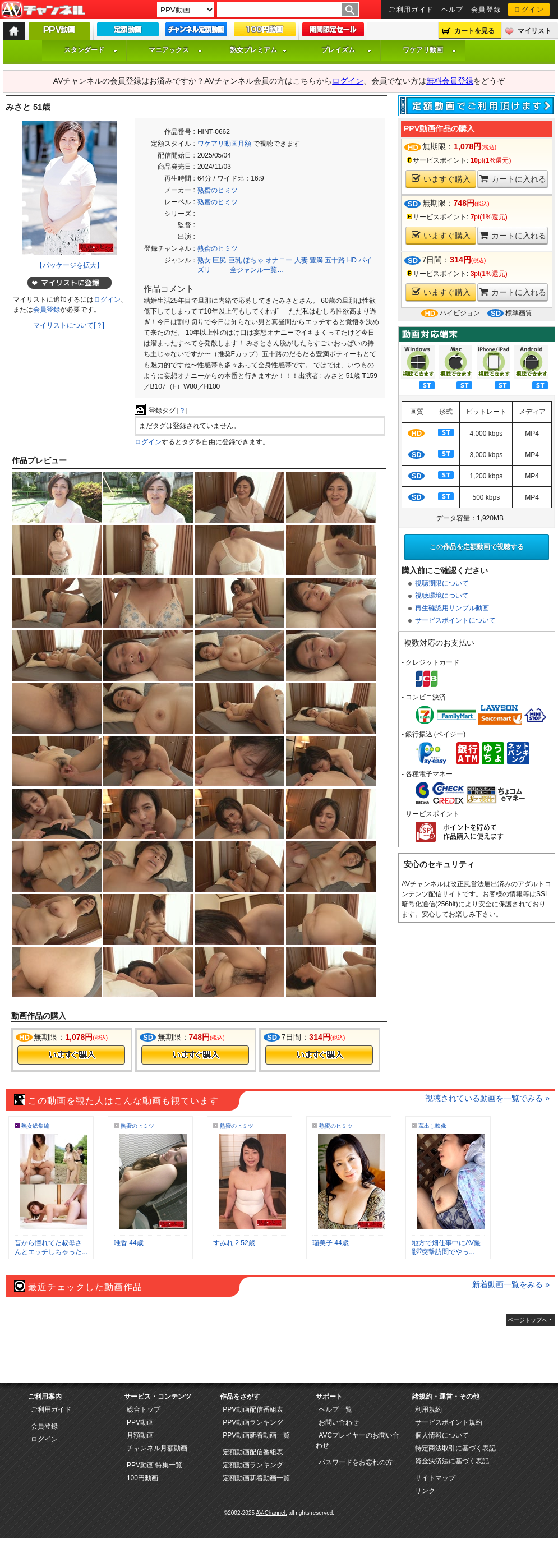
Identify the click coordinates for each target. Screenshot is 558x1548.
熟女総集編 (35, 1126)
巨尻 (219, 260)
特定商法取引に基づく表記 (455, 1448)
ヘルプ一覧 (335, 1409)
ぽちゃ (253, 260)
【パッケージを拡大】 (69, 265)
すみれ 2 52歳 (234, 1243)
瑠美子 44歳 (330, 1243)
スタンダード (91, 50)
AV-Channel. (271, 1513)
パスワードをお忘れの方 (356, 1462)
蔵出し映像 (432, 1126)
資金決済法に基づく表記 (452, 1461)
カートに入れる (512, 178)
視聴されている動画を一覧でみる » (487, 1098)
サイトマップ (435, 1478)
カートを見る (474, 31)
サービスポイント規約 (448, 1422)
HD (352, 260)
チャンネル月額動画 (157, 1448)
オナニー (278, 260)
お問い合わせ (339, 1422)
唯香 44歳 (129, 1243)
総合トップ (143, 1409)
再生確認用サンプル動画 (452, 608)
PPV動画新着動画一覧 (256, 1435)
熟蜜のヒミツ (217, 190)
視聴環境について (442, 596)
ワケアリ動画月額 (224, 144)
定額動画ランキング (253, 1465)
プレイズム (346, 50)
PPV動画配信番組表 (253, 1409)
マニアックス (175, 50)
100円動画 (142, 1478)
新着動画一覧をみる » (511, 1284)
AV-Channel (43, 10)
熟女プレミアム (258, 50)
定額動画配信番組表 (253, 1452)
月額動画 (140, 1435)
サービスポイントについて (455, 620)
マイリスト (534, 31)
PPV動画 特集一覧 (154, 1465)
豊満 (316, 260)
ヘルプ (452, 9)
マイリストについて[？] (68, 325)
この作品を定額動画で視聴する (477, 547)
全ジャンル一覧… (257, 270)
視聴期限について (442, 583)
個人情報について (442, 1435)
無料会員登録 (449, 80)
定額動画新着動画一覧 (256, 1478)
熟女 (204, 260)
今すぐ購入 (71, 1055)
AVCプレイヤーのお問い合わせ (357, 1440)
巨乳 (235, 260)
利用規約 (428, 1409)
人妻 (301, 260)
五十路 (335, 260)
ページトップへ (527, 1320)
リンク (425, 1491)
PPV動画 (140, 1422)
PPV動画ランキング (253, 1422)
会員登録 (486, 9)
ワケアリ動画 (429, 50)
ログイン (529, 9)
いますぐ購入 (441, 178)
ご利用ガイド (411, 9)
